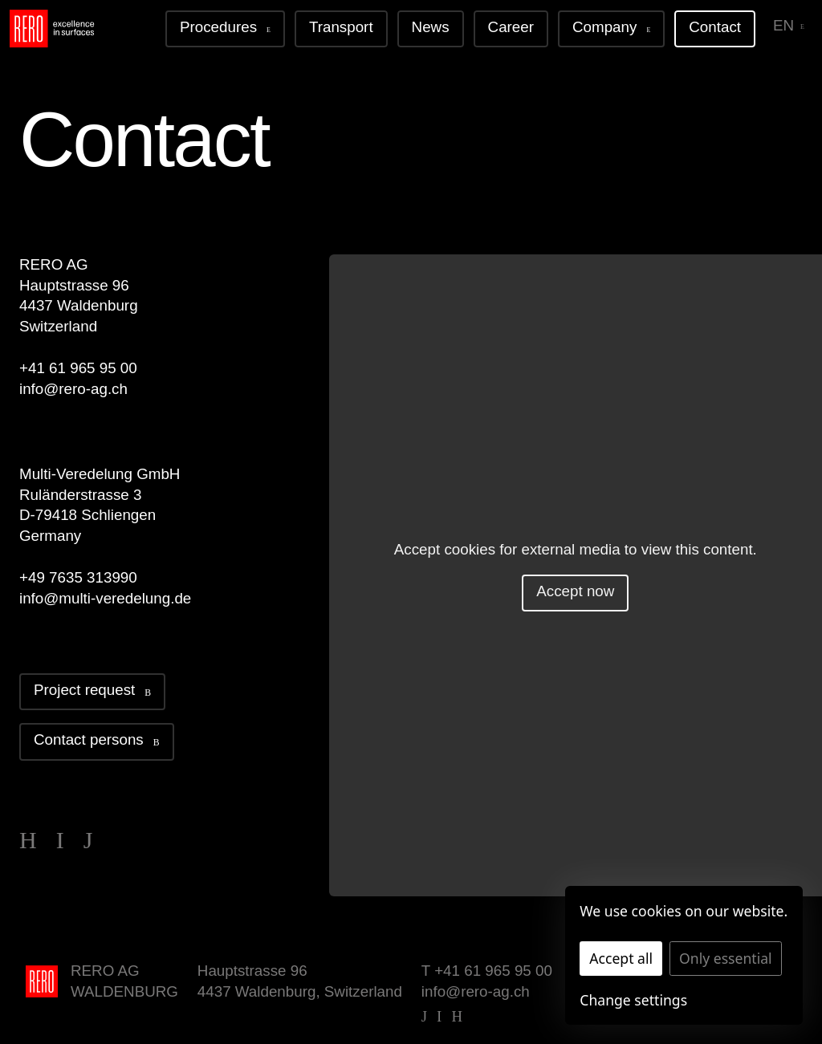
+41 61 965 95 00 (78, 368)
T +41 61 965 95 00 (486, 970)
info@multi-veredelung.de (105, 598)
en (788, 25)
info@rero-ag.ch (73, 388)
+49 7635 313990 (78, 577)
